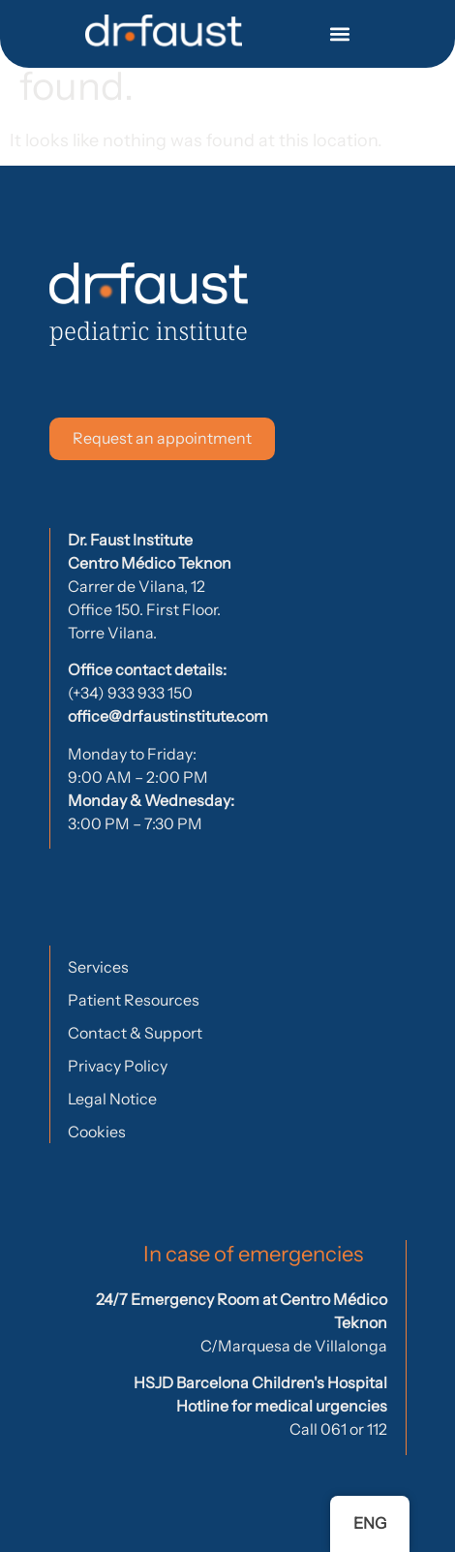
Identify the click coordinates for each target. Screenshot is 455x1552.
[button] (340, 34)
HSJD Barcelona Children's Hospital (260, 1382)
